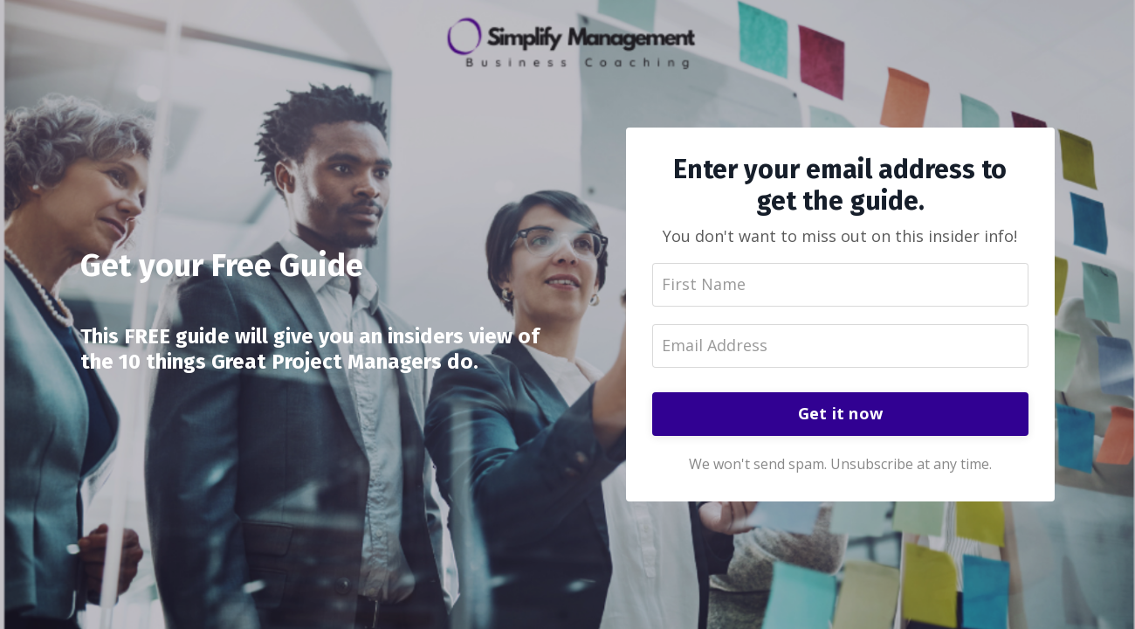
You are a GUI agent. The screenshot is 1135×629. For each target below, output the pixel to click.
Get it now (841, 413)
